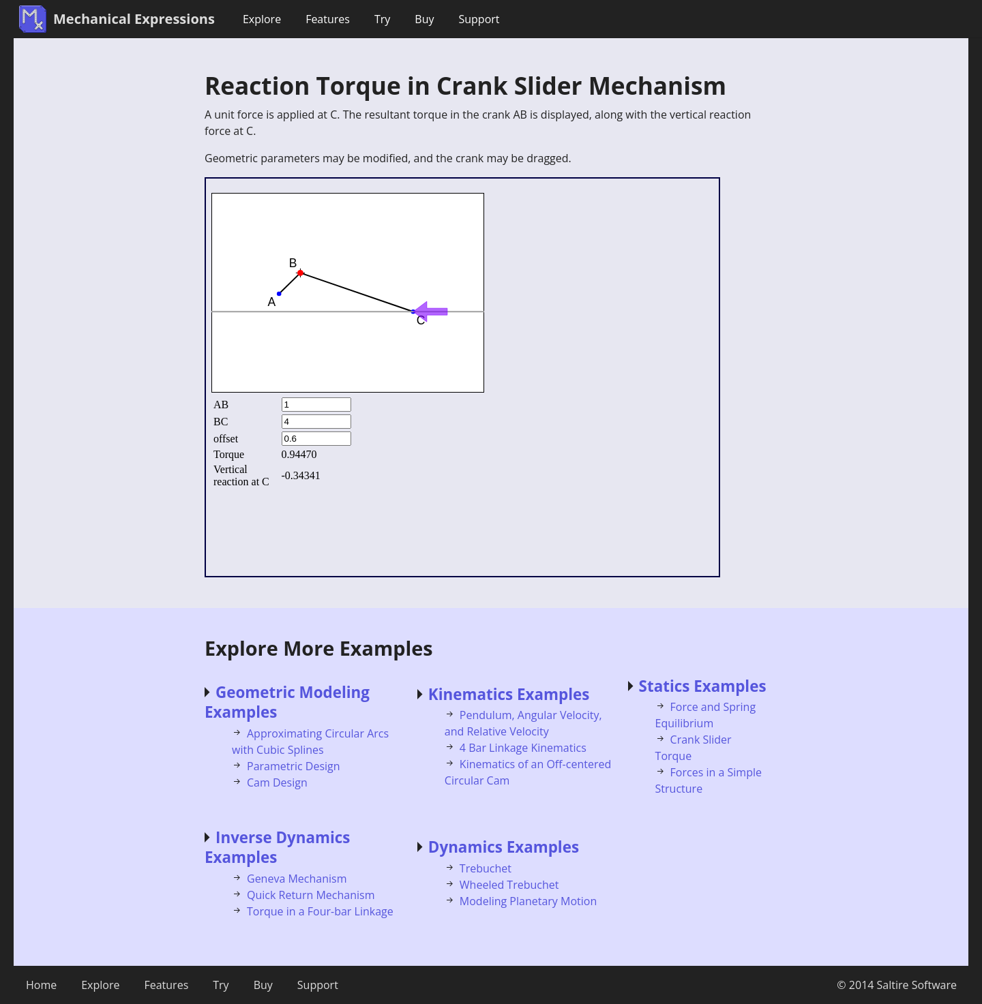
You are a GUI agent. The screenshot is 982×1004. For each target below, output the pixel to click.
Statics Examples (703, 686)
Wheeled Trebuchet (509, 884)
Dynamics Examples (503, 846)
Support (478, 19)
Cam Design (277, 782)
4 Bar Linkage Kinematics (523, 747)
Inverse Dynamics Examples (277, 847)
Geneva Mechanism (296, 878)
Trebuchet (485, 868)
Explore (262, 19)
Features (328, 19)
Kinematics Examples (509, 694)
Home (41, 984)
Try (382, 19)
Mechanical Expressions (134, 19)
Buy (424, 19)
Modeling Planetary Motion (528, 901)
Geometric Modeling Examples (287, 702)
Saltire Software (917, 984)
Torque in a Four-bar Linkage (320, 911)
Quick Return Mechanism (310, 894)
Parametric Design (293, 766)
